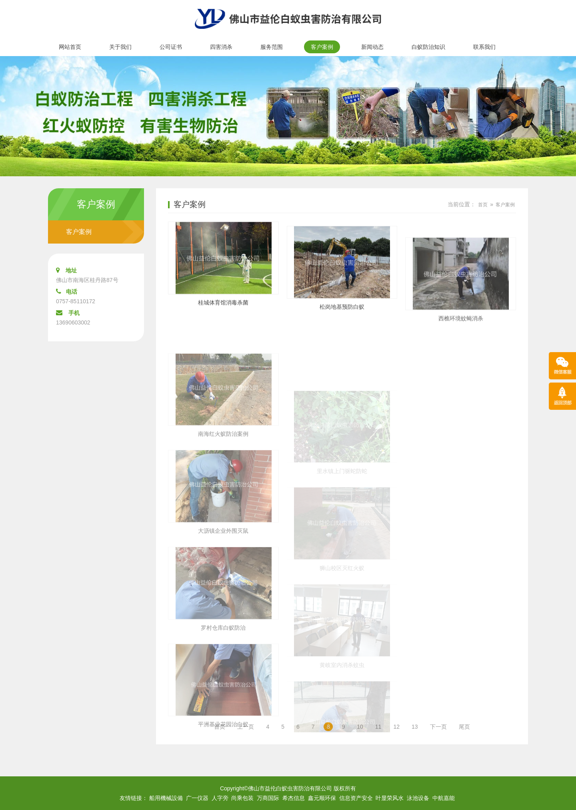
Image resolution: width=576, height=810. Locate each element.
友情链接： (134, 798)
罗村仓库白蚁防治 (223, 672)
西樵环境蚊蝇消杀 (460, 351)
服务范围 (271, 47)
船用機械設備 (166, 798)
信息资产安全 (356, 798)
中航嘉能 (443, 798)
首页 (483, 205)
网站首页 (70, 47)
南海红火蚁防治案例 (223, 479)
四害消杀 (221, 47)
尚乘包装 (242, 798)
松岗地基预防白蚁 (342, 322)
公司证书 (171, 47)
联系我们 (484, 47)
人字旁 (220, 798)
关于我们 (120, 47)
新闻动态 (372, 47)
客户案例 (322, 47)
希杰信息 (293, 798)
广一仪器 (197, 798)
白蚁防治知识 (428, 47)
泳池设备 (418, 798)
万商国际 (268, 798)
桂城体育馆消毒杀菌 (223, 308)
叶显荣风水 (390, 798)
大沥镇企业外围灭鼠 (223, 575)
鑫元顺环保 (322, 798)
